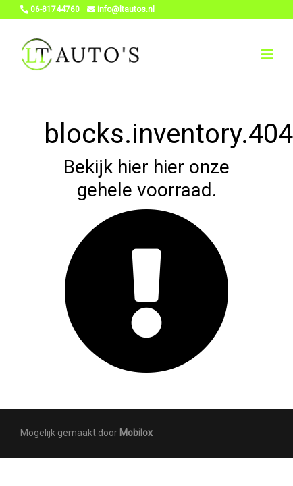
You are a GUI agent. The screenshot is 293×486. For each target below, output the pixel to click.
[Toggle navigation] (267, 55)
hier (133, 167)
